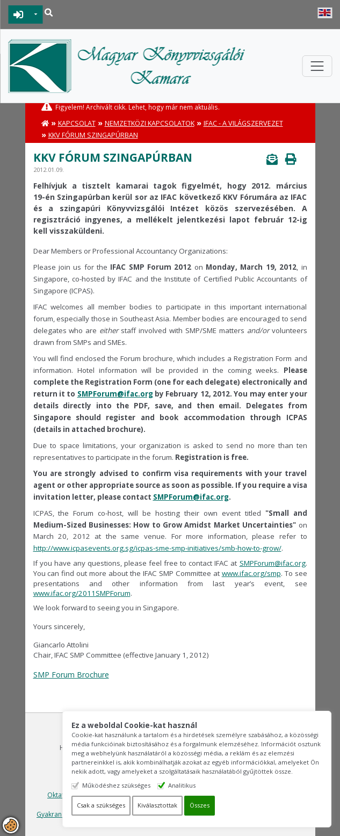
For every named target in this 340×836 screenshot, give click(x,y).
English (324, 13)
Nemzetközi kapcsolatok (149, 123)
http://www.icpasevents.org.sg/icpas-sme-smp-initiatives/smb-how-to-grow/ (157, 548)
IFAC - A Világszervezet (243, 123)
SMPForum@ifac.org (115, 394)
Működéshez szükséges (117, 785)
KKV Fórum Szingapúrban (93, 135)
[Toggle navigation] (317, 66)
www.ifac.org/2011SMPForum (82, 593)
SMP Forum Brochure (71, 674)
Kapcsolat (77, 123)
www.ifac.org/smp (251, 573)
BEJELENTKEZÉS (18, 14)
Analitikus (182, 785)
